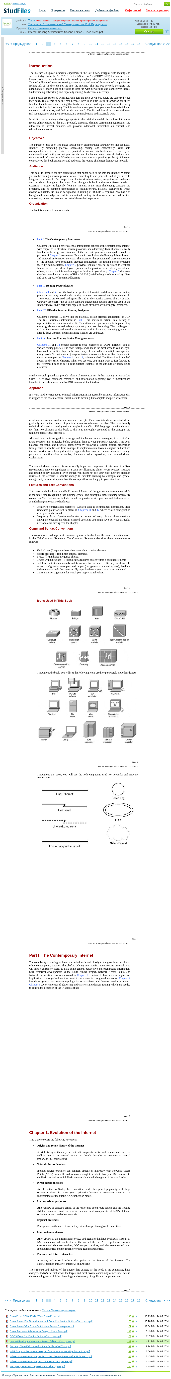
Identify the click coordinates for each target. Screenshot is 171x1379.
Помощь (6, 1375)
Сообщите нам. (101, 21)
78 (129, 1321)
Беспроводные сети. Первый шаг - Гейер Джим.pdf (37, 1366)
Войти (7, 3)
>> (168, 44)
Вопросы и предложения (42, 1375)
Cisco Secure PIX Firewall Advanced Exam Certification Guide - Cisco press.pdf (51, 1321)
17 (132, 44)
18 (138, 44)
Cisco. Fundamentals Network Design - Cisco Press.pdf (38, 1331)
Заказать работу (157, 10)
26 (129, 1361)
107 (129, 1341)
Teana (32, 20)
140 (129, 1366)
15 (120, 44)
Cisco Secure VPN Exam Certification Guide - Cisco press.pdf (42, 1326)
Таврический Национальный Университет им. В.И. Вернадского (67, 24)
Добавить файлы (107, 10)
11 (96, 44)
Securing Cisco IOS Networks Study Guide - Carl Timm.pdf (40, 1346)
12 (102, 44)
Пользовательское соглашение (72, 1375)
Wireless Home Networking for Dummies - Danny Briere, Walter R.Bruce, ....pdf (51, 1356)
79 (129, 1336)
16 (126, 44)
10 (90, 44)
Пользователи (80, 10)
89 (129, 1351)
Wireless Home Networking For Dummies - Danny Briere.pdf (41, 1361)
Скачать (149, 31)
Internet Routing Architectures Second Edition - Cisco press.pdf (42, 1341)
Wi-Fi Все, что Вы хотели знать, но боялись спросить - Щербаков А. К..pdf (50, 1351)
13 (108, 44)
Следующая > (155, 44)
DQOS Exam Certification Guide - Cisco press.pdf (35, 1336)
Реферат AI (133, 10)
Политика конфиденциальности (106, 1375)
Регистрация (19, 3)
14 (114, 44)
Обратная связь (20, 1375)
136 (129, 1316)
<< (7, 44)
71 (129, 1326)
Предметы (58, 10)
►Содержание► (2, 95)
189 (129, 1331)
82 (129, 1346)
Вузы (42, 10)
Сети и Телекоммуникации (45, 28)
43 (129, 1356)
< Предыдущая (20, 44)
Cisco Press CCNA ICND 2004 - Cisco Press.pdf (35, 1316)
